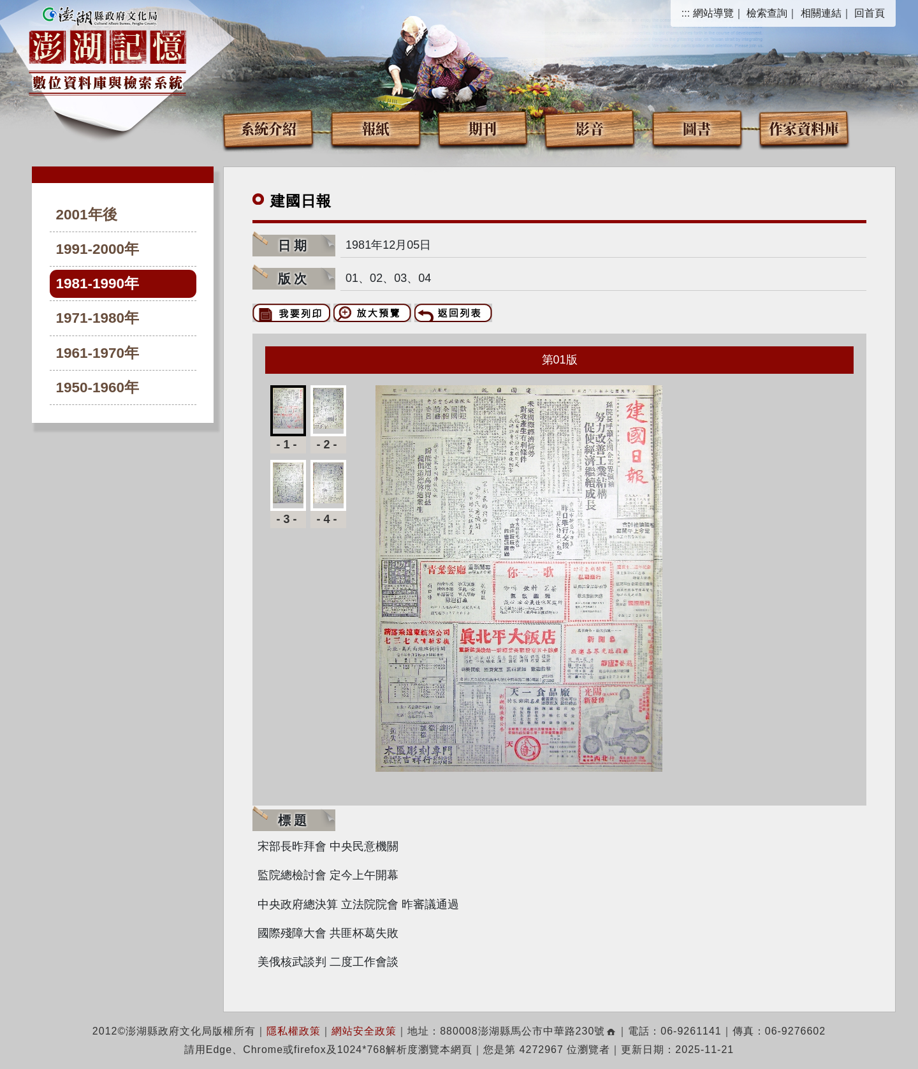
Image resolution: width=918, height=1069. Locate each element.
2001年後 (86, 215)
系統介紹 (268, 128)
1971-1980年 (98, 318)
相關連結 (821, 13)
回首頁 (869, 13)
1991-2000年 (98, 249)
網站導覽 (713, 13)
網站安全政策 (364, 1031)
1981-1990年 (98, 283)
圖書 (697, 128)
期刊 (483, 128)
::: (685, 13)
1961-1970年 (98, 353)
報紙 (375, 128)
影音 (590, 128)
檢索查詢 (767, 13)
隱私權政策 (293, 1031)
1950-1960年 (98, 387)
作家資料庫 (804, 128)
